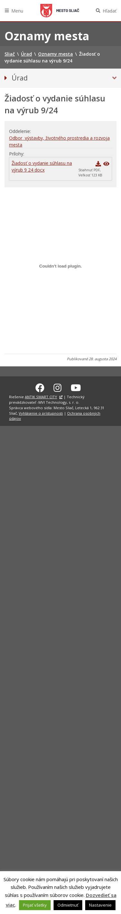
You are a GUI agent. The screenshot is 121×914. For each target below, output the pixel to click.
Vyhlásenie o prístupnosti (41, 412)
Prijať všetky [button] (35, 905)
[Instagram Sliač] (58, 387)
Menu (17, 11)
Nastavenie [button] (100, 905)
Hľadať (109, 11)
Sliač (59, 10)
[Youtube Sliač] (76, 387)
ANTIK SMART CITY (41, 395)
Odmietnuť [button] (67, 905)
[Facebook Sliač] (40, 387)
